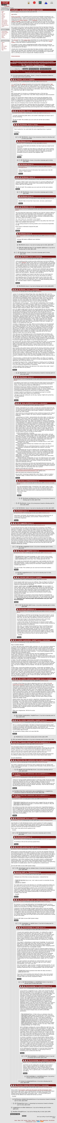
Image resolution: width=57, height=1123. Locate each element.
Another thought (18, 1111)
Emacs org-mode (15, 16)
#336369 (49, 166)
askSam (24, 84)
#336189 (41, 126)
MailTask (24, 262)
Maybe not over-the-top (26, 769)
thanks (18, 737)
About (3, 11)
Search (3, 17)
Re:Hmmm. (22, 111)
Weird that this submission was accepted (31, 760)
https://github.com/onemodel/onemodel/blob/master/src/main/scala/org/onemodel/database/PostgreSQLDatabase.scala (35, 470)
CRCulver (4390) (16, 762)
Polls (3, 18)
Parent (14, 121)
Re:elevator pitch (27, 605)
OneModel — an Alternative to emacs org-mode (27, 10)
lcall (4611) (16, 291)
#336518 (47, 482)
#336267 (41, 820)
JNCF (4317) (16, 777)
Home (15, 1120)
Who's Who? (4, 46)
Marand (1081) (15, 525)
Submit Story (4, 21)
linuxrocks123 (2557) (21, 258)
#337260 (49, 1062)
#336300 (39, 777)
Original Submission (15, 56)
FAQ (2, 12)
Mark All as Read (33, 68)
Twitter (3, 42)
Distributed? (21, 818)
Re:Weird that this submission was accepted (29, 773)
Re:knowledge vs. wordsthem (33, 982)
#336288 (44, 579)
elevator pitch (24, 577)
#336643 (43, 929)
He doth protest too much (25, 847)
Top (22, 65)
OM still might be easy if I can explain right (31, 247)
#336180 (44, 112)
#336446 (46, 258)
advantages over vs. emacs (27, 868)
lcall (12, 14)
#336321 (42, 680)
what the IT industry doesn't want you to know (28, 742)
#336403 (44, 874)
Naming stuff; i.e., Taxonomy (25, 872)
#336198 (47, 179)
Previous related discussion (26, 1085)
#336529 (41, 1087)
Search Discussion (39, 65)
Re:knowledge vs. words (31, 927)
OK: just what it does (19, 739)
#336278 (44, 379)
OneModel (34, 20)
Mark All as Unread (45, 68)
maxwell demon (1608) (19, 112)
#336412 (48, 198)
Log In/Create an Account (47, 63)
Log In (3, 26)
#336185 (39, 525)
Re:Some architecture (26, 481)
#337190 (46, 988)
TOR (2, 49)
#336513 (45, 209)
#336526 (42, 722)
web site (16, 40)
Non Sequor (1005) (18, 680)
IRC (2, 43)
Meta (3, 36)
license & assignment (26, 1081)
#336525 (47, 611)
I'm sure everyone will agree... (22, 75)
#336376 (44, 839)
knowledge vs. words (28, 923)
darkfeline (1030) (16, 849)
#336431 (42, 901)
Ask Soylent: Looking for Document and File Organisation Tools (35, 1089)
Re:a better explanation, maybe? (30, 679)
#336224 (46, 552)
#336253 (40, 762)
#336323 (40, 849)
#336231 (37, 744)
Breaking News (5, 32)
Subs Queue (4, 22)
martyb (17, 11)
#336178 (41, 81)
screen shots (27, 40)
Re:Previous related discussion (23, 1099)
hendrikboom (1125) (24, 166)
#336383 (44, 512)
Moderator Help (15, 1114)
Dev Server (4, 48)
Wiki (2, 45)
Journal (45, 81)
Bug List (3, 47)
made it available (15, 21)
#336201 (44, 143)
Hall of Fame (4, 20)
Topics (3, 15)
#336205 (39, 291)
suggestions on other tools (21, 1107)
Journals (3, 13)
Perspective (20, 1103)
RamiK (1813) (18, 126)
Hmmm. (19, 79)
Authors (3, 16)
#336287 (42, 405)
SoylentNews (5, 4)
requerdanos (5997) (16, 81)
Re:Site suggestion (24, 546)
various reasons (23, 20)
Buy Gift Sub (4, 23)
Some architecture (28, 403)
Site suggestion (22, 523)
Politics (3, 37)
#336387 (42, 798)
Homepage (20, 167)
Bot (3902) (14, 744)
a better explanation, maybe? (27, 640)
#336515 (47, 235)
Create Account (5, 25)
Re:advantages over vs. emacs (30, 899)
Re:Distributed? (23, 833)
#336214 (37, 642)
